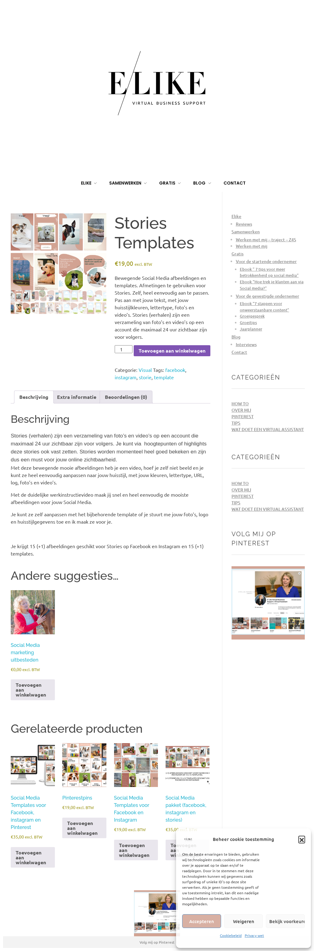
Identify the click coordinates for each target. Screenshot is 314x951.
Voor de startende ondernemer (266, 261)
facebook (175, 370)
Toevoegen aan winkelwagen (172, 350)
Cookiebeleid (231, 935)
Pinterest (243, 416)
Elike (236, 216)
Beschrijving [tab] (33, 397)
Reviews (244, 224)
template (164, 377)
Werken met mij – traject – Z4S (266, 240)
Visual (145, 370)
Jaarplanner (251, 329)
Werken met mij (251, 246)
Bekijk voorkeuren (287, 921)
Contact (239, 352)
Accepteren (201, 921)
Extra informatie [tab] (76, 397)
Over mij (241, 410)
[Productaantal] (123, 349)
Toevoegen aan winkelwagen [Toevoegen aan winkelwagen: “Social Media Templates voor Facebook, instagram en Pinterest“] (31, 857)
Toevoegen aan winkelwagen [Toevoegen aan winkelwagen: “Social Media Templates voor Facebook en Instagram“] (134, 850)
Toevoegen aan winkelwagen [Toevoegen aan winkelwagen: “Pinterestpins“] (82, 828)
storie (145, 377)
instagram (125, 377)
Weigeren (243, 921)
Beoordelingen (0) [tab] (126, 397)
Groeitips (248, 322)
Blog (236, 337)
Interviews (246, 344)
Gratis (237, 254)
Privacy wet (254, 935)
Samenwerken (246, 232)
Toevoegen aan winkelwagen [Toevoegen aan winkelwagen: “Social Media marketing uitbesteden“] (31, 690)
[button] (302, 839)
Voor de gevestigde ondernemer (267, 296)
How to (240, 404)
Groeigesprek (252, 316)
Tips (236, 423)
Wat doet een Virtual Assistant (268, 429)
